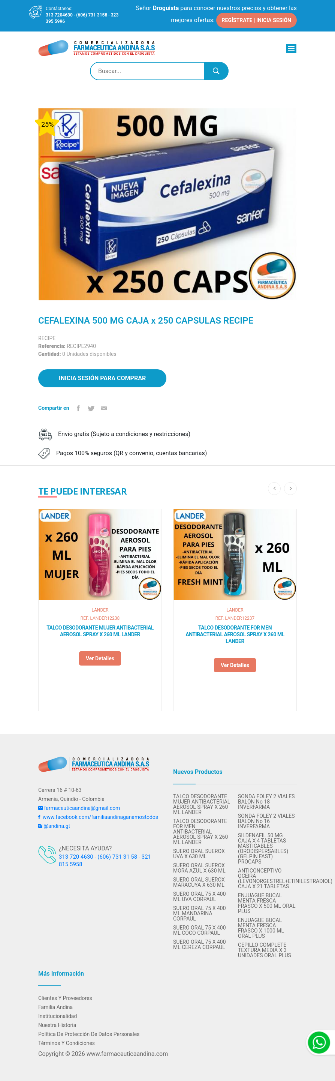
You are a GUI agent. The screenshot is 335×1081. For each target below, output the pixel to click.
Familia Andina (55, 1007)
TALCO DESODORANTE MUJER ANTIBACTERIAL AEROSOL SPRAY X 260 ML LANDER (100, 631)
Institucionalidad (57, 1016)
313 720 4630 (76, 856)
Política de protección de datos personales (88, 1034)
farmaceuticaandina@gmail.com (79, 808)
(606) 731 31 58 (117, 856)
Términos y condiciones (66, 1043)
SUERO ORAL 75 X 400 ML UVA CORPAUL (199, 896)
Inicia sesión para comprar (102, 378)
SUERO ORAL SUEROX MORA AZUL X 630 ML (199, 868)
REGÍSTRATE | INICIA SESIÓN (256, 20)
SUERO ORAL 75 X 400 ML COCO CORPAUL (199, 930)
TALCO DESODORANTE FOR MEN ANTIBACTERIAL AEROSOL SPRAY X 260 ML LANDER (234, 634)
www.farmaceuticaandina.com (126, 1053)
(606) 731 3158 (91, 15)
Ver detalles (100, 658)
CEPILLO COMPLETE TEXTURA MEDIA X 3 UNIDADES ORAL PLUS (264, 950)
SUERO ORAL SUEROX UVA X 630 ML (199, 854)
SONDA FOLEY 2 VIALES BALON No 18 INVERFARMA (266, 802)
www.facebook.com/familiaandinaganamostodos (98, 817)
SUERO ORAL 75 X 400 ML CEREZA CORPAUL (199, 944)
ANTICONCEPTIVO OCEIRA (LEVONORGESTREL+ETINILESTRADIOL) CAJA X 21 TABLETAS (267, 878)
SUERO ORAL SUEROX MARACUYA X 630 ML (199, 882)
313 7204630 (59, 15)
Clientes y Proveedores (65, 998)
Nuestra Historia (57, 1025)
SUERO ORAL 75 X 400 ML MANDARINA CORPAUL (199, 913)
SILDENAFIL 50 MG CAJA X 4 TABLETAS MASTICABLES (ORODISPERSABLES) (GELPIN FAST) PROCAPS (263, 848)
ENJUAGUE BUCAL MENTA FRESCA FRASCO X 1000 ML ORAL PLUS (261, 928)
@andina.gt (54, 826)
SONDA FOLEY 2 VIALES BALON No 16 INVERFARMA (266, 821)
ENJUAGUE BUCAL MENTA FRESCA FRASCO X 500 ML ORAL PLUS (267, 903)
